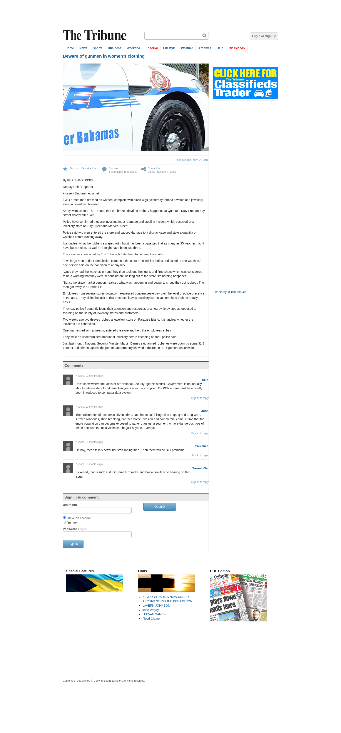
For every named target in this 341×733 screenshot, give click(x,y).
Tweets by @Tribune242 (229, 292)
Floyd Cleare (151, 618)
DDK (205, 380)
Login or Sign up (264, 36)
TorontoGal (200, 468)
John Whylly (150, 610)
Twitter (172, 171)
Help (220, 48)
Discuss (114, 168)
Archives (204, 48)
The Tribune (95, 35)
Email (151, 171)
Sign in (73, 544)
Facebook (161, 171)
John (205, 411)
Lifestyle (169, 48)
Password (75, 529)
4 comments (116, 171)
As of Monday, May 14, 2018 (192, 159)
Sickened (202, 446)
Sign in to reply (200, 398)
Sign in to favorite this (82, 168)
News (83, 48)
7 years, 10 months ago (89, 375)
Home (69, 48)
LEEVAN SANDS (153, 614)
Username (70, 505)
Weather (187, 48)
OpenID (159, 506)
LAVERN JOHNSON (156, 605)
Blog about (130, 171)
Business (114, 48)
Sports (97, 48)
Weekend (133, 48)
